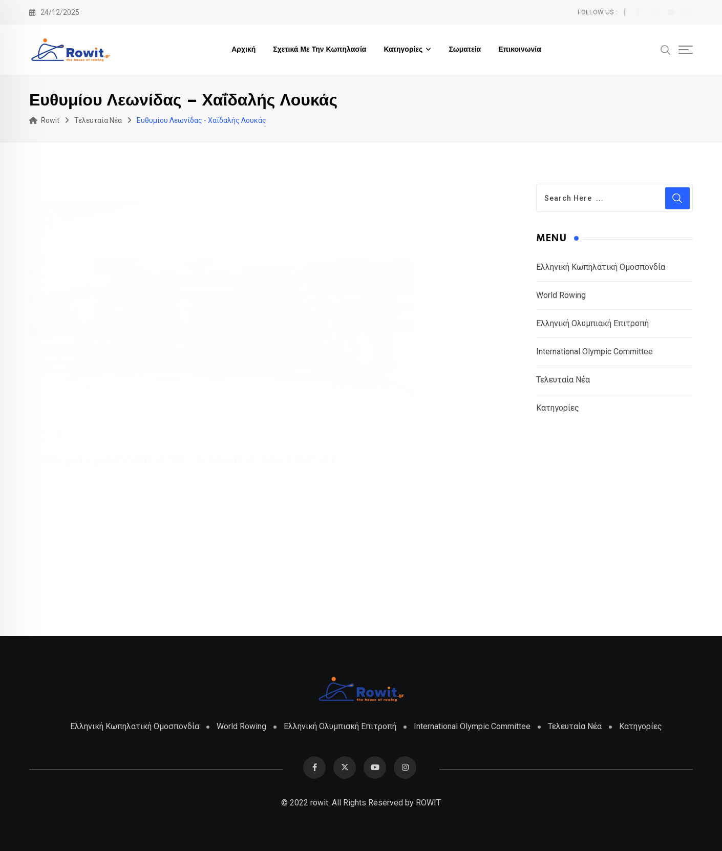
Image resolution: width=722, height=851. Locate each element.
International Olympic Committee (594, 351)
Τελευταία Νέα (563, 380)
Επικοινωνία (519, 50)
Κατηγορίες (403, 50)
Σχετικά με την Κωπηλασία (319, 50)
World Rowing (561, 295)
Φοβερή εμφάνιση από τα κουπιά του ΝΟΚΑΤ (183, 458)
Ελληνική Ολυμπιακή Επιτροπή (592, 323)
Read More (70, 573)
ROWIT (428, 802)
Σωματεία (465, 50)
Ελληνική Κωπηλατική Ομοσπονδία (600, 267)
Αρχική (243, 50)
